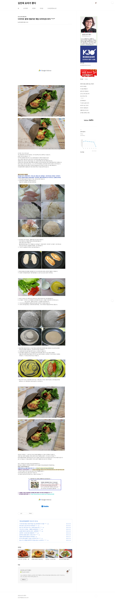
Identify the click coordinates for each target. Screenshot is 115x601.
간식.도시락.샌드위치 (24, 521)
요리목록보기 (83, 100)
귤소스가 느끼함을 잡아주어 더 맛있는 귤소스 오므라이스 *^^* (33, 540)
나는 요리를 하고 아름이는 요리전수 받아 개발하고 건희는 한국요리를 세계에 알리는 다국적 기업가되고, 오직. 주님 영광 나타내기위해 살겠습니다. (42, 575)
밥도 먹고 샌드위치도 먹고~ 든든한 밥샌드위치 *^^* (30, 527)
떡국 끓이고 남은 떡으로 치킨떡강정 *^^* (28, 525)
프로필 (41, 8)
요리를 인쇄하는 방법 (84, 112)
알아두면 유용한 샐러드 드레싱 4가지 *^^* (28, 534)
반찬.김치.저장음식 (84, 91)
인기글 (86, 79)
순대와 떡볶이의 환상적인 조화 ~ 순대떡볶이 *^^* (30, 531)
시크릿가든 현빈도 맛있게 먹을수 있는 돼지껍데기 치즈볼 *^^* (33, 523)
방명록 (33, 8)
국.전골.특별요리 (84, 89)
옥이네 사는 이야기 (84, 105)
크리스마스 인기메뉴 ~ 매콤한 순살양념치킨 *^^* (30, 529)
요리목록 (25, 8)
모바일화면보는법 (52, 8)
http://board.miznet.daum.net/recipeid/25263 (42, 494)
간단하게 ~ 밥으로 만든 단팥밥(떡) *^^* (28, 533)
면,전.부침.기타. (83, 96)
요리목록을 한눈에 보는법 (85, 65)
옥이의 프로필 (83, 86)
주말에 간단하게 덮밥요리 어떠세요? (27, 536)
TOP (96, 596)
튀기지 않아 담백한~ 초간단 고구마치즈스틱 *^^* (30, 538)
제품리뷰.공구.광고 (84, 110)
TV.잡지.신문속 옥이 (84, 103)
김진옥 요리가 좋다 (27, 3)
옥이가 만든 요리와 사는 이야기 (87, 84)
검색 (93, 3)
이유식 (82, 98)
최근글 (81, 79)
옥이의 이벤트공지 (84, 108)
